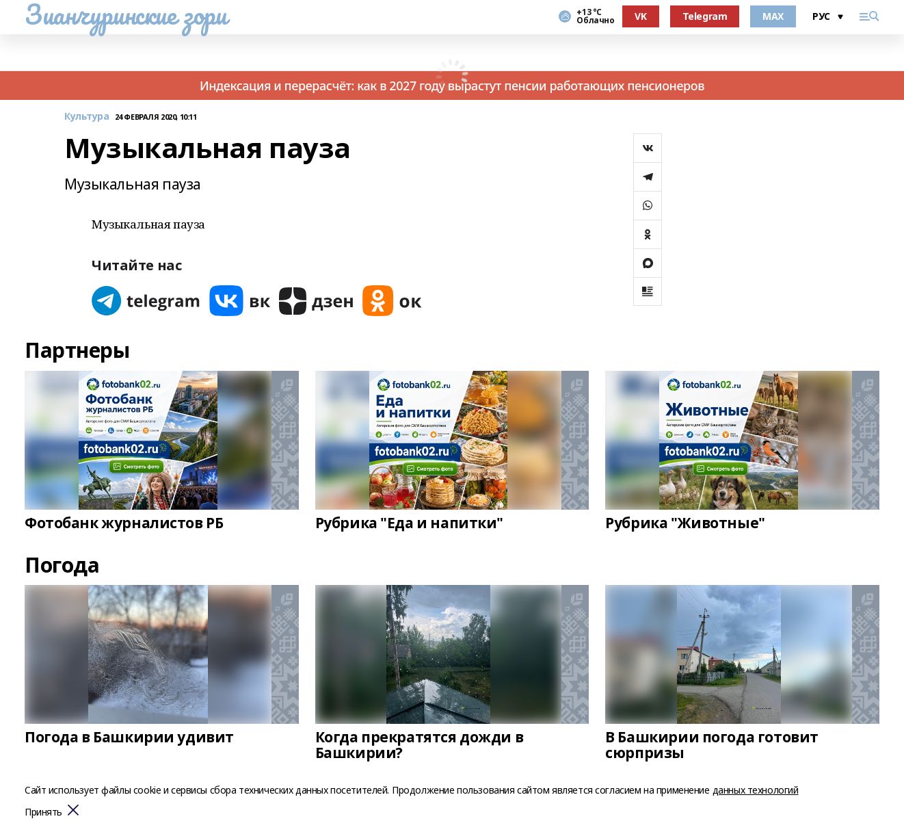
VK (640, 16)
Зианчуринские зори (125, 14)
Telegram (705, 16)
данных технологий (756, 789)
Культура (86, 116)
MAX (773, 16)
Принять (43, 812)
